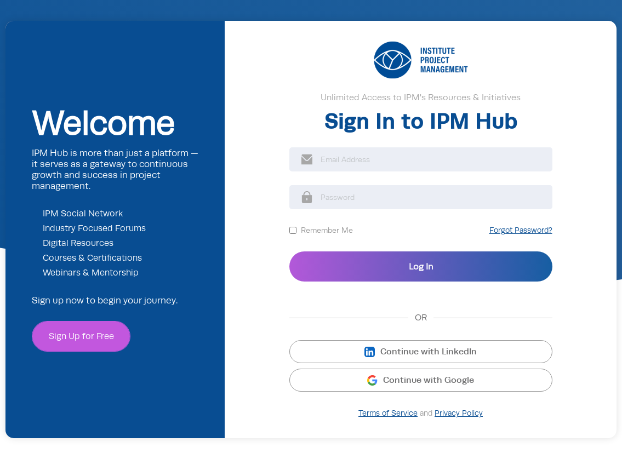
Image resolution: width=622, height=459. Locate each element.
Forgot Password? (520, 230)
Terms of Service (388, 413)
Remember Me (327, 230)
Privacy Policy (459, 413)
